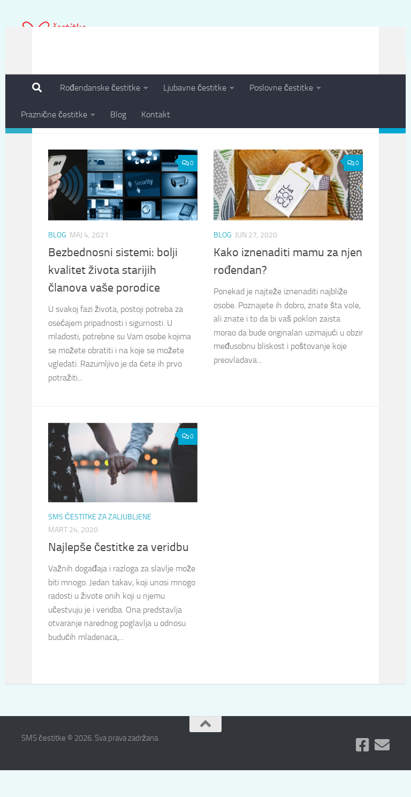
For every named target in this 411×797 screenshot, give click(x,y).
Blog (118, 114)
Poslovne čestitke (281, 88)
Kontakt (155, 114)
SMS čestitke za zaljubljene (99, 543)
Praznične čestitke (54, 114)
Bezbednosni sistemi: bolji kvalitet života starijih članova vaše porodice (113, 297)
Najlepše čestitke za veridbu (118, 574)
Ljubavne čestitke (194, 88)
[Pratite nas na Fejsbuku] (362, 771)
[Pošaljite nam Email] (382, 771)
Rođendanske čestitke (100, 88)
